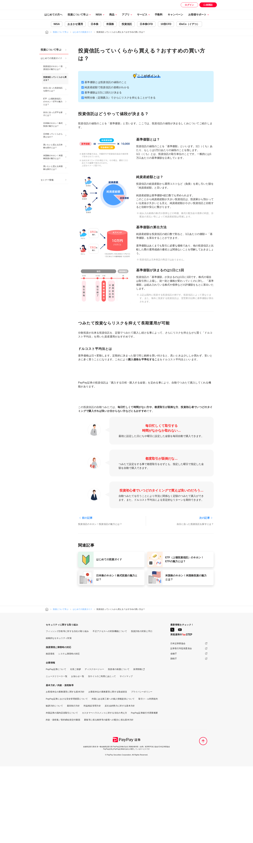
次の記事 (204, 594)
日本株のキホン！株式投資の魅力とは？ (53, 124)
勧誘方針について (54, 782)
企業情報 (50, 739)
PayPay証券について (56, 746)
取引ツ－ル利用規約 (148, 775)
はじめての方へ (53, 14)
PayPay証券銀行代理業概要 (144, 789)
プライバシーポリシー (141, 768)
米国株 (110, 24)
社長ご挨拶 (75, 746)
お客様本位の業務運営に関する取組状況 (107, 768)
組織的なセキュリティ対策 (59, 715)
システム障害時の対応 (69, 730)
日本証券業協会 (177, 720)
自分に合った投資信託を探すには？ (53, 89)
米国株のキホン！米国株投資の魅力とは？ (53, 157)
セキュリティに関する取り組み (62, 701)
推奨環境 (50, 730)
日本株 (94, 24)
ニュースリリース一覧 (56, 753)
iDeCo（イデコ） (189, 24)
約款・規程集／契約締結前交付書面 (63, 796)
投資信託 (127, 24)
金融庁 (173, 730)
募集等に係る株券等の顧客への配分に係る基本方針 (108, 796)
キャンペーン (175, 14)
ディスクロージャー (94, 746)
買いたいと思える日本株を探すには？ (53, 146)
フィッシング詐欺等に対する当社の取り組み (67, 708)
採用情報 (137, 746)
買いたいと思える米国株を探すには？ (53, 167)
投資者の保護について (118, 746)
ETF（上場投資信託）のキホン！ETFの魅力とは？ (52, 102)
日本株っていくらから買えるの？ (53, 135)
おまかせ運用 (75, 24)
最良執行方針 (73, 782)
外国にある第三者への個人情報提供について (113, 775)
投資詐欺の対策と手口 (141, 708)
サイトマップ (126, 753)
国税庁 (173, 735)
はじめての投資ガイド (82, 32)
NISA (57, 24)
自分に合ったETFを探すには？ (52, 113)
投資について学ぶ (60, 32)
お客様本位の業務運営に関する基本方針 (65, 768)
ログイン (189, 5)
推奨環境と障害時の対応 (58, 724)
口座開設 (208, 5)
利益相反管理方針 (92, 782)
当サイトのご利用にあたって (102, 753)
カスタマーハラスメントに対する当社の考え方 (104, 789)
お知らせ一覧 (77, 753)
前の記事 (87, 594)
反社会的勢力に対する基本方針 (120, 782)
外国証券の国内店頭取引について (62, 789)
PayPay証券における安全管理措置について (67, 775)
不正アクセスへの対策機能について (110, 708)
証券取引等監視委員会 (181, 725)
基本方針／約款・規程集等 (60, 762)
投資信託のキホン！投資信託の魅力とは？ (53, 67)
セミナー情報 (47, 180)
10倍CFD (166, 24)
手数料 (158, 14)
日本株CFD (146, 24)
